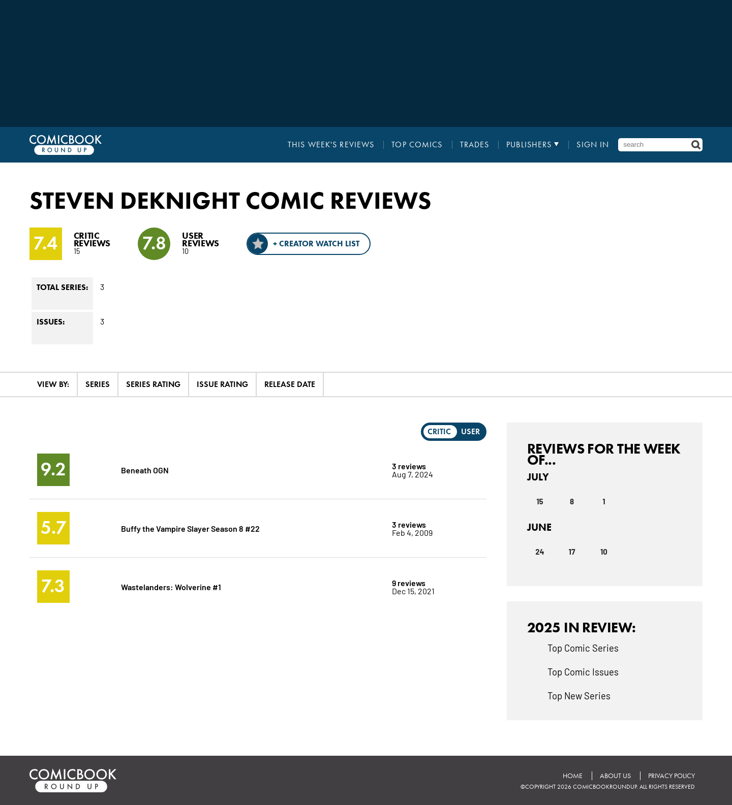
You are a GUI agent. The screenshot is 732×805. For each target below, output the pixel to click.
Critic (439, 431)
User (470, 431)
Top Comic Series (583, 647)
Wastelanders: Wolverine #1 (171, 586)
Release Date (289, 384)
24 (539, 551)
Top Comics (416, 145)
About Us (615, 775)
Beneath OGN (145, 469)
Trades (475, 145)
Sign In (592, 145)
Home (573, 775)
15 (539, 501)
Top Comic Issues (583, 671)
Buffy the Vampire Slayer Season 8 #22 (190, 528)
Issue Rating (222, 384)
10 (603, 551)
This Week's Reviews (331, 145)
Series (97, 384)
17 (572, 551)
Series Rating (153, 384)
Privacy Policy (671, 775)
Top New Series (579, 695)
